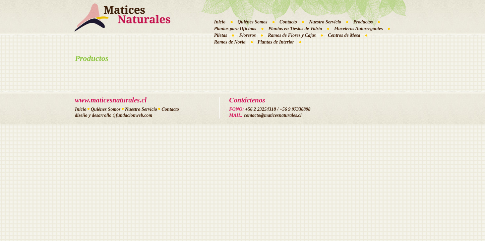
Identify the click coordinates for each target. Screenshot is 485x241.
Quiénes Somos (252, 21)
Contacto (288, 21)
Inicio (220, 21)
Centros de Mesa (344, 35)
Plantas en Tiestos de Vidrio (295, 28)
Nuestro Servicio (325, 21)
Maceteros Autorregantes (358, 28)
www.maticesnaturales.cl (111, 100)
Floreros (247, 35)
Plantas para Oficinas (235, 28)
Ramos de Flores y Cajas (292, 35)
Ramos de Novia (230, 42)
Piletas (220, 35)
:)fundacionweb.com (133, 115)
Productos (363, 21)
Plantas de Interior (276, 42)
